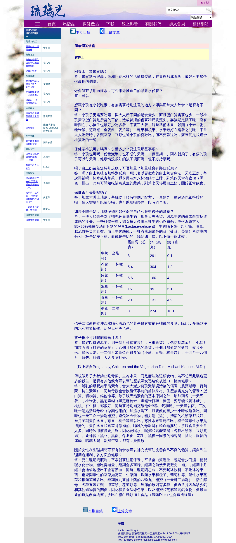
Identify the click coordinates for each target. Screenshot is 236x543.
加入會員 (177, 24)
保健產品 (91, 24)
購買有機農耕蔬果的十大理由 (32, 116)
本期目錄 (80, 31)
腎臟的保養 (31, 71)
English (205, 2)
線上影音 (130, 24)
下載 (110, 24)
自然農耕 (30, 127)
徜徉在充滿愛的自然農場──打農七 (32, 157)
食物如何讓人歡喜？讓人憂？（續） (32, 83)
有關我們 (153, 24)
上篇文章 (110, 31)
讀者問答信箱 (32, 220)
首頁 (52, 24)
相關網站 (200, 24)
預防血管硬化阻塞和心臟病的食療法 (32, 62)
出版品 (69, 24)
